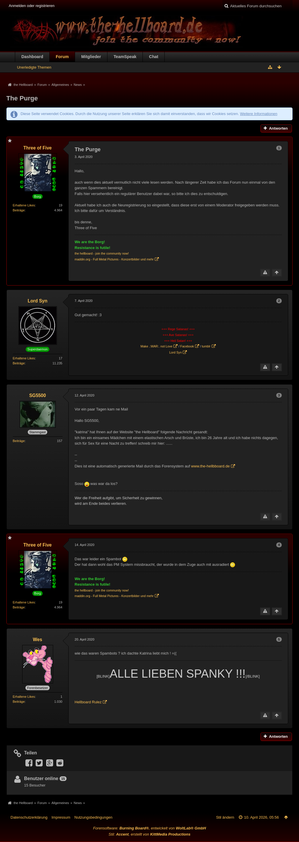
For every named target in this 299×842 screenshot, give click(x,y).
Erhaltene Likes (24, 205)
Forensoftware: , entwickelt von (149, 828)
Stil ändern (225, 817)
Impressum (60, 817)
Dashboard (32, 56)
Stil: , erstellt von (149, 834)
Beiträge (19, 210)
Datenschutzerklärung (29, 817)
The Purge (22, 98)
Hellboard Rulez (88, 702)
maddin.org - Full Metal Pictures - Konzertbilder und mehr (114, 259)
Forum (62, 56)
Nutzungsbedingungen (93, 817)
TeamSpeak (125, 56)
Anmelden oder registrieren (32, 6)
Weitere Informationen (258, 114)
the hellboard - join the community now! (102, 253)
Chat (153, 56)
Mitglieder (91, 56)
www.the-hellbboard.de (210, 466)
